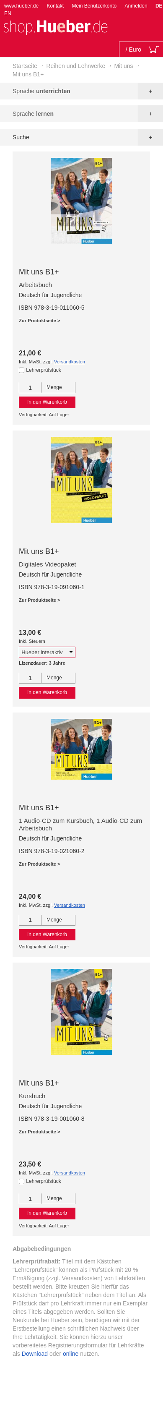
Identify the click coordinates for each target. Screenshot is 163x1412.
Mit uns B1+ (39, 272)
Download (35, 1353)
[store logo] (55, 26)
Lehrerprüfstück (43, 370)
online (70, 1353)
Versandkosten (69, 361)
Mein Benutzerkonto (94, 6)
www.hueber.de (21, 6)
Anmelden (136, 6)
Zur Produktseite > (39, 320)
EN (7, 13)
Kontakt (55, 6)
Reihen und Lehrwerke (75, 66)
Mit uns (123, 66)
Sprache (41, 91)
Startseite (25, 66)
